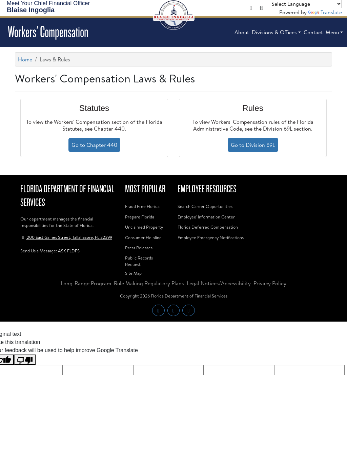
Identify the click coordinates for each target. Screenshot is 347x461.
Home (25, 59)
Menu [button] (332, 32)
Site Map (133, 273)
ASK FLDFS (69, 251)
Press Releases (138, 248)
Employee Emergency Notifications (211, 237)
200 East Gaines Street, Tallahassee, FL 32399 (66, 237)
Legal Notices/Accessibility (219, 283)
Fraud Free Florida (142, 206)
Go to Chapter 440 (94, 145)
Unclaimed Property (144, 227)
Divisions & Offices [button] (274, 32)
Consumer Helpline (143, 237)
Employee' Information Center (206, 217)
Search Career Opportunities (205, 206)
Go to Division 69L (253, 145)
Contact (313, 32)
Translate (325, 12)
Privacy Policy (269, 283)
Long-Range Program (86, 283)
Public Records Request (139, 261)
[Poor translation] (25, 359)
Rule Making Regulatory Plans (149, 283)
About (241, 32)
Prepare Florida (139, 217)
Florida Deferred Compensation (208, 227)
